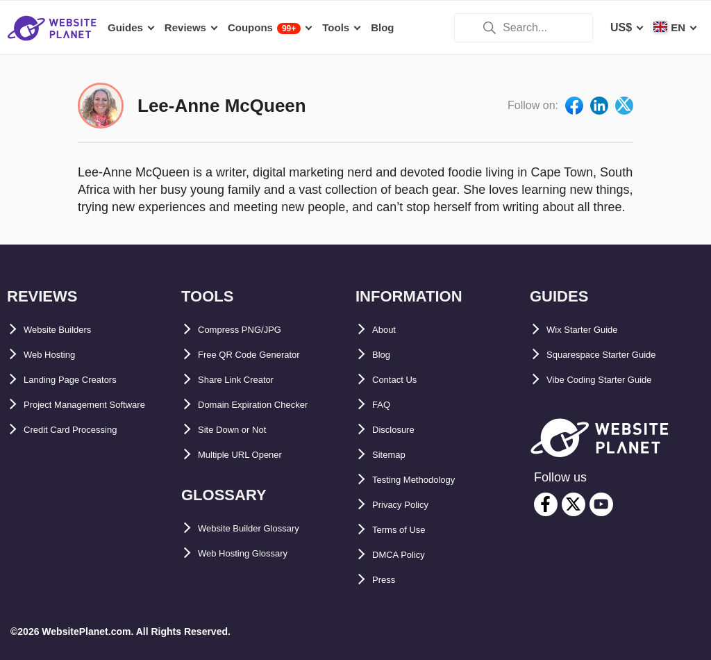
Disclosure (400, 430)
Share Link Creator (247, 380)
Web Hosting (57, 355)
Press (387, 580)
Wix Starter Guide (592, 330)
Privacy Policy (410, 505)
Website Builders (69, 330)
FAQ (383, 405)
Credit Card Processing (85, 455)
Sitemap (393, 455)
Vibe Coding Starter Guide (615, 380)
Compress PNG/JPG (251, 330)
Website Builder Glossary (265, 528)
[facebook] (546, 504)
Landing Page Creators (84, 380)
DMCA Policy (406, 555)
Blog (384, 355)
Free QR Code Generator (263, 355)
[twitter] (573, 504)
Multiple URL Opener (253, 455)
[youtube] (601, 504)
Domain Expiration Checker (270, 405)
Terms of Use (407, 530)
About (388, 330)
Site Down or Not (242, 430)
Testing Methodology (427, 480)
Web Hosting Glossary (257, 553)
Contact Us (401, 380)
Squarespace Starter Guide (617, 355)
